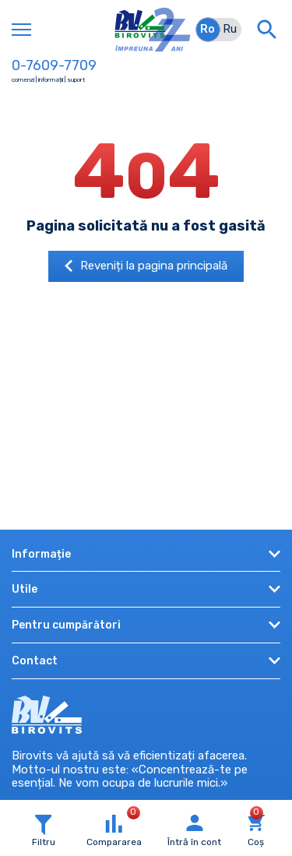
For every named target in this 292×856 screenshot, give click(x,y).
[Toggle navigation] (21, 30)
